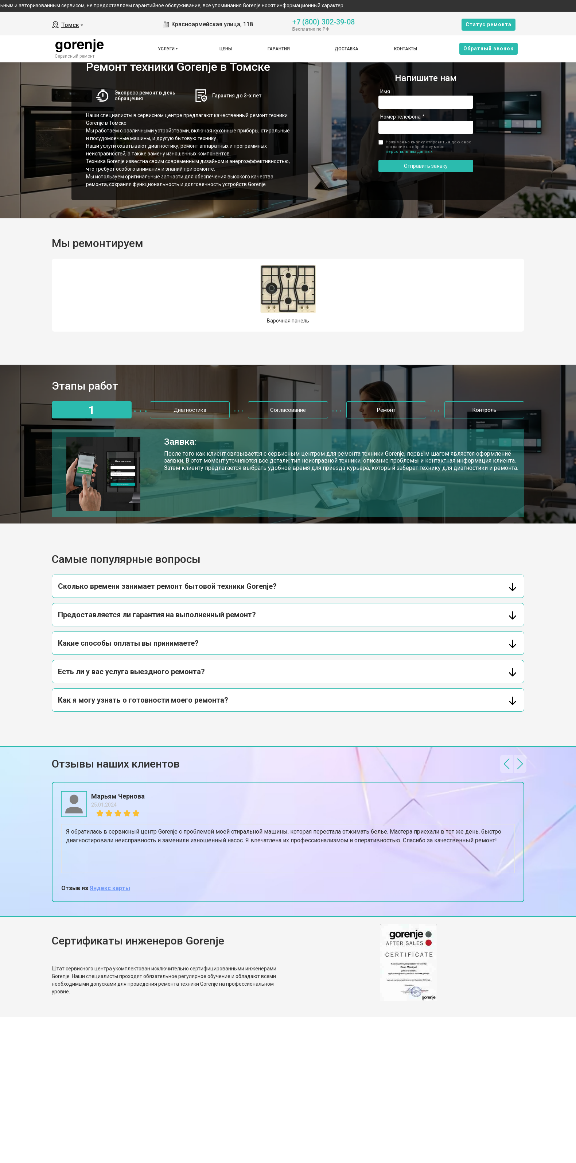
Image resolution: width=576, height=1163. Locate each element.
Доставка (346, 48)
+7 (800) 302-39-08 (323, 21)
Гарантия (279, 48)
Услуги (166, 48)
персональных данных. (409, 151)
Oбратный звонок (488, 48)
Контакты (405, 48)
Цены (225, 48)
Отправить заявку (426, 166)
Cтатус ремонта (488, 24)
